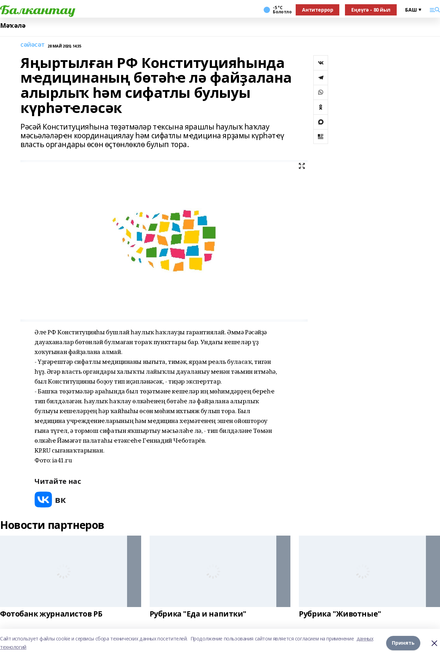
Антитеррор (317, 9)
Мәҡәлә (12, 25)
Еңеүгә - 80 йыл (370, 9)
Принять (403, 642)
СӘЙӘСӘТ (32, 45)
